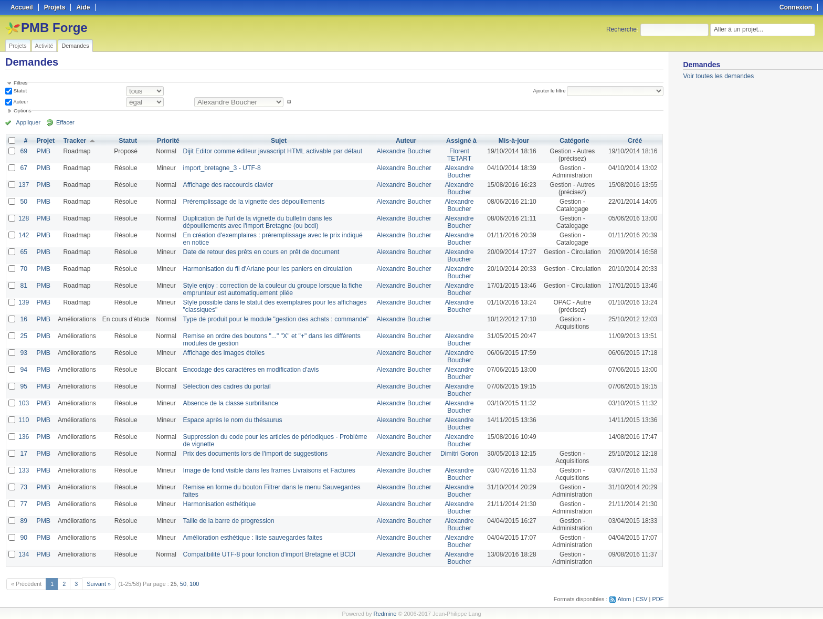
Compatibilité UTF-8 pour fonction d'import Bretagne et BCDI (266, 554)
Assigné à (461, 140)
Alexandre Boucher (404, 151)
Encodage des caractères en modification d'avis (248, 369)
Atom (624, 598)
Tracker (74, 140)
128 (23, 218)
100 (193, 583)
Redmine (385, 613)
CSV (642, 598)
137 (23, 184)
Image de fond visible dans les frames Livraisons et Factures (266, 470)
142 (23, 235)
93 (23, 352)
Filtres (20, 83)
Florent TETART (459, 155)
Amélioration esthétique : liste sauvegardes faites (250, 537)
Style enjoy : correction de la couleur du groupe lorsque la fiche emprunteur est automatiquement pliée (270, 289)
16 (23, 319)
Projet (45, 140)
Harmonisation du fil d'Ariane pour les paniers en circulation (265, 268)
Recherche (621, 29)
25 (23, 336)
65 (23, 252)
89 (23, 520)
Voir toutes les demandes (718, 76)
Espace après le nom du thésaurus (230, 420)
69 (23, 151)
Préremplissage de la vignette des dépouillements (251, 201)
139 (23, 302)
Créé (635, 140)
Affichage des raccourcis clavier (226, 184)
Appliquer (28, 122)
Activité (44, 46)
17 (23, 453)
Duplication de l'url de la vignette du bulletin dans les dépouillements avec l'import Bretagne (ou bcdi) (255, 222)
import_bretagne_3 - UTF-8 (220, 168)
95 (23, 386)
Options (22, 110)
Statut (19, 90)
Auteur (20, 101)
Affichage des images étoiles (222, 352)
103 (23, 403)
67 (23, 168)
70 (23, 268)
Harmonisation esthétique (218, 504)
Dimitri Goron (459, 453)
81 (23, 285)
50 (23, 201)
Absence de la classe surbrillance (229, 403)
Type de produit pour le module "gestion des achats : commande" (273, 319)
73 (23, 487)
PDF (658, 598)
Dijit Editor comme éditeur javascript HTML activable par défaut (270, 151)
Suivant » (98, 583)
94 (23, 369)
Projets (18, 46)
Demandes (75, 46)
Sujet (278, 140)
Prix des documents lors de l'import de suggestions (253, 453)
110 (23, 420)
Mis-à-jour (513, 140)
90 (23, 537)
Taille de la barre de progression (227, 520)
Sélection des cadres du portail (225, 386)
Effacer (63, 122)
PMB (43, 151)
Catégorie (574, 140)
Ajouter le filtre (549, 90)
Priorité (167, 140)
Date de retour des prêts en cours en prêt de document (258, 252)
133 (23, 470)
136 (23, 436)
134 (23, 554)
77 (23, 504)
